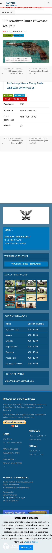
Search (40, 436)
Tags (31, 436)
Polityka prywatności (12, 443)
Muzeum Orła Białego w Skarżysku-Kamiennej (22, 8)
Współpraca (8, 459)
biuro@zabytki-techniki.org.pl (14, 498)
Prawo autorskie (10, 449)
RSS (41, 454)
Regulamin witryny (11, 453)
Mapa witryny (35, 440)
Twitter (32, 454)
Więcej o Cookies (31, 542)
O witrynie (7, 439)
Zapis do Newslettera (12, 463)
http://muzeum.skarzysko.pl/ (19, 381)
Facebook (33, 451)
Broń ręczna (7, 13)
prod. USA (8, 35)
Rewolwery (18, 35)
